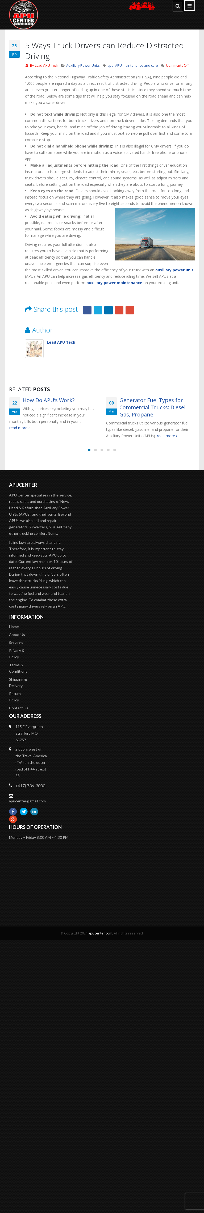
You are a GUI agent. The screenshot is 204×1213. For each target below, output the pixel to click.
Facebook (87, 310)
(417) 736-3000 (30, 805)
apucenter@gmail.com (27, 820)
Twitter (98, 310)
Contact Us (18, 727)
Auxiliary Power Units (83, 65)
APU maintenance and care (136, 65)
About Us (17, 651)
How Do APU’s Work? (48, 400)
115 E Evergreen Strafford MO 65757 (29, 753)
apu (110, 65)
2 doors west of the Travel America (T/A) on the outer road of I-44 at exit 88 (31, 782)
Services (16, 659)
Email (130, 310)
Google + (119, 310)
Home (14, 643)
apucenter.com (100, 953)
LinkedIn (108, 310)
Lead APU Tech (46, 65)
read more (19, 427)
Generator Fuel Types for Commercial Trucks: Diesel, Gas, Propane (153, 407)
